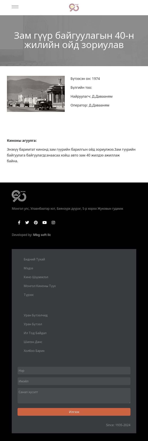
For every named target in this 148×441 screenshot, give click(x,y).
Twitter (27, 223)
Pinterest (36, 223)
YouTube (44, 223)
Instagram (53, 223)
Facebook (19, 223)
